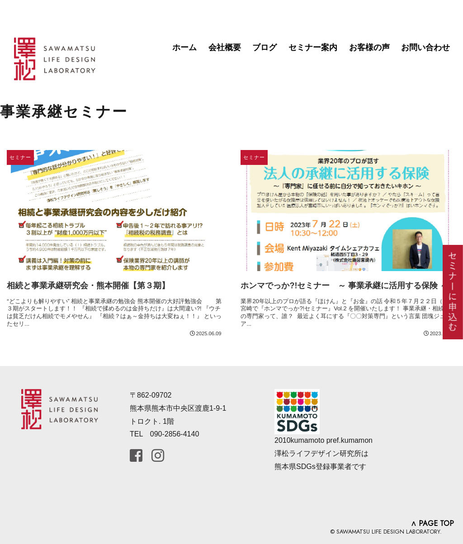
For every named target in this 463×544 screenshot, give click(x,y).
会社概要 (224, 47)
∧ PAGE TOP (432, 523)
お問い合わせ (425, 47)
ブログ (264, 47)
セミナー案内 (312, 47)
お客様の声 (369, 47)
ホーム (184, 47)
